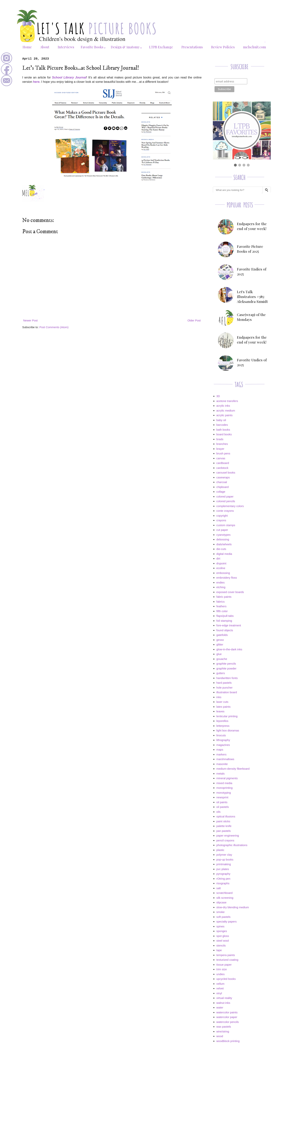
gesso (220, 639)
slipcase (221, 902)
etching (220, 587)
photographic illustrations (231, 845)
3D (218, 396)
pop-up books (224, 859)
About (44, 47)
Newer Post (30, 320)
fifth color (222, 611)
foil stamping (224, 620)
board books (224, 434)
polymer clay (224, 854)
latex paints (223, 706)
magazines (223, 744)
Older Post (194, 320)
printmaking (223, 864)
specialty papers (226, 921)
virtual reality (224, 997)
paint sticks (223, 821)
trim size (221, 969)
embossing (223, 572)
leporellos (222, 720)
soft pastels (223, 916)
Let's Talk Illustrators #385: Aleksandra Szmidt (252, 296)
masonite (222, 764)
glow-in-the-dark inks (229, 649)
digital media (224, 553)
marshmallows (225, 759)
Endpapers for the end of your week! (252, 226)
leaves (220, 711)
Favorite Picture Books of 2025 (250, 249)
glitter (219, 644)
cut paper (222, 529)
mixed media (224, 783)
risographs (222, 883)
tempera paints (225, 955)
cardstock (222, 467)
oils (218, 811)
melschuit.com (254, 47)
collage (220, 491)
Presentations (192, 47)
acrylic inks (223, 405)
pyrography (223, 873)
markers (221, 754)
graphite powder (226, 668)
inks (218, 697)
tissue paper (224, 964)
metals (220, 773)
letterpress (222, 725)
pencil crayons (225, 840)
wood (219, 1036)
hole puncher (224, 687)
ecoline (220, 568)
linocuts (221, 735)
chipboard (222, 487)
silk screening (224, 897)
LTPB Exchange (161, 47)
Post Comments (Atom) (54, 327)
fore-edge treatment (228, 625)
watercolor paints (227, 1012)
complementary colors (230, 506)
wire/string (222, 1031)
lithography (223, 740)
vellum (220, 983)
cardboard (222, 463)
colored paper (225, 496)
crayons (221, 520)
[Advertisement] (242, 1072)
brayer (220, 448)
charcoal (221, 482)
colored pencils (225, 501)
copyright (222, 515)
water (219, 1007)
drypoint (221, 563)
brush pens (223, 453)
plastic (220, 850)
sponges (221, 931)
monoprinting (224, 787)
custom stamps (225, 525)
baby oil (221, 420)
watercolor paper (226, 1017)
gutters (220, 673)
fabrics (220, 601)
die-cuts (221, 549)
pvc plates (222, 869)
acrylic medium (225, 410)
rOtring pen (223, 878)
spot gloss (222, 935)
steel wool (222, 940)
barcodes (222, 424)
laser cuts (222, 701)
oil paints (221, 802)
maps (219, 749)
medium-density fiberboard (233, 768)
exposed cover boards (230, 592)
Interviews (66, 47)
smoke (220, 912)
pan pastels (223, 830)
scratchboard (224, 892)
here (36, 81)
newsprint (222, 797)
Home (27, 47)
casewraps (223, 477)
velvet (220, 988)
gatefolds (222, 634)
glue (219, 654)
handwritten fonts (227, 678)
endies (220, 582)
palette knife (224, 826)
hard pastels (224, 682)
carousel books (225, 472)
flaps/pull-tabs (225, 615)
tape (219, 950)
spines (220, 926)
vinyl (219, 993)
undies (220, 974)
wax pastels (223, 1026)
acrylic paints (224, 415)
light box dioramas (227, 730)
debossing (222, 539)
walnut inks (223, 1002)
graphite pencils (226, 663)
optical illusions (225, 816)
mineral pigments (227, 778)
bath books (223, 429)
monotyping (223, 792)
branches (222, 443)
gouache (221, 658)
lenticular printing (227, 716)
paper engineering (227, 835)
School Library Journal (69, 77)
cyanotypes (223, 534)
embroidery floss (226, 577)
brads (219, 439)
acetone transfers (227, 401)
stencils (221, 945)
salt (218, 888)
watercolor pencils (227, 1021)
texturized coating (227, 959)
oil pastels (222, 806)
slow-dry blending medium (232, 907)
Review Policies (223, 47)
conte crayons (225, 510)
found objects (224, 630)
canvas (220, 458)
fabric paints (224, 596)
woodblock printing (228, 1041)
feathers (221, 606)
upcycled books (226, 978)
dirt (218, 558)
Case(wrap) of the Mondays (251, 317)
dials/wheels (224, 544)
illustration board (226, 692)
